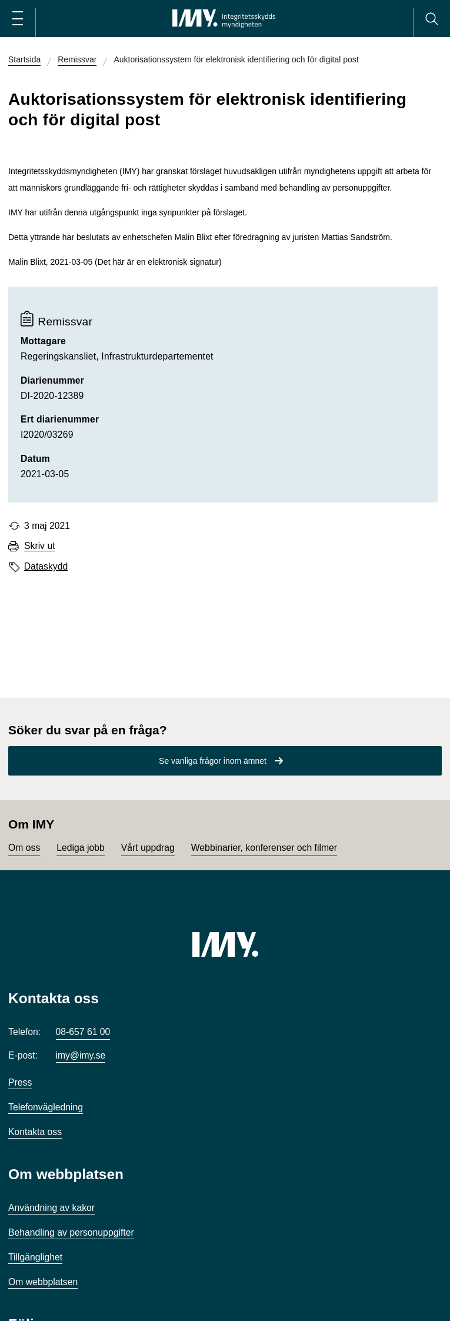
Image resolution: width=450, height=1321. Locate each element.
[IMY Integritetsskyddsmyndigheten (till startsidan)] (223, 18)
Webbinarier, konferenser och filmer (264, 848)
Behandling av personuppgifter (71, 1232)
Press (20, 1082)
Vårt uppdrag (148, 848)
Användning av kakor (51, 1208)
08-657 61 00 (83, 1032)
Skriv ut (39, 546)
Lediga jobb (80, 848)
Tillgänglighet (35, 1257)
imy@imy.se (81, 1055)
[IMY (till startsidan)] (225, 944)
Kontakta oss (35, 1132)
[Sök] (431, 18)
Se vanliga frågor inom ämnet (212, 761)
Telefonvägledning (45, 1107)
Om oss (24, 848)
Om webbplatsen (43, 1282)
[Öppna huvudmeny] (17, 18)
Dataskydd (46, 566)
